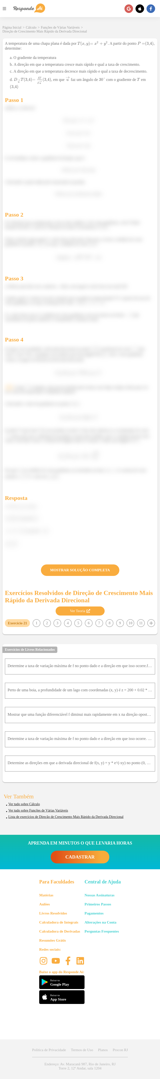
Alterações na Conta (100, 922)
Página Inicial (11, 27)
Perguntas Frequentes (102, 931)
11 (141, 623)
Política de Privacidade (49, 1050)
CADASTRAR (80, 856)
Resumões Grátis (52, 940)
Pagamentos (94, 913)
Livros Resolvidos (53, 913)
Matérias (46, 895)
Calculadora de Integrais (58, 922)
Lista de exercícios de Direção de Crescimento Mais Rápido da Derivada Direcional (65, 817)
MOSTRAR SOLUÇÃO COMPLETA (80, 570)
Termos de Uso (82, 1050)
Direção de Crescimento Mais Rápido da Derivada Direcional (44, 31)
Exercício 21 (17, 623)
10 (130, 623)
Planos (103, 1050)
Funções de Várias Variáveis (60, 27)
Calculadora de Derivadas (59, 931)
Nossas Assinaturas (99, 895)
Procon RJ (120, 1050)
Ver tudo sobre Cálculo (24, 804)
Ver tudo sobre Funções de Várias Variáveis (38, 810)
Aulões (44, 904)
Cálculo (31, 27)
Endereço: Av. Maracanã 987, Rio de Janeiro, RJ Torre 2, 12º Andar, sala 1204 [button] (79, 1066)
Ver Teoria (80, 611)
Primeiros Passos (98, 904)
